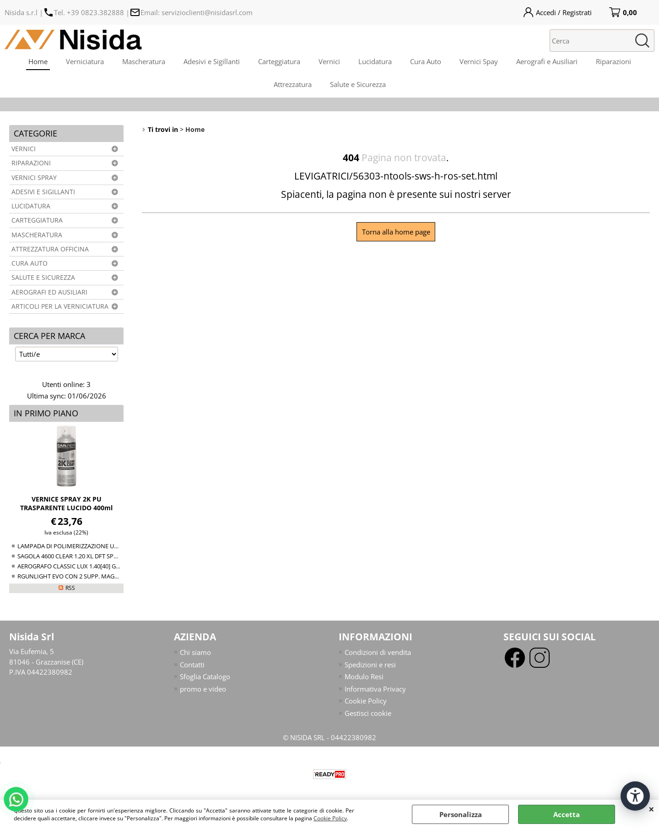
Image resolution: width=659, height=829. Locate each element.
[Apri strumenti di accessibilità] (635, 796)
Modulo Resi (364, 676)
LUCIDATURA (30, 206)
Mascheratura (143, 61)
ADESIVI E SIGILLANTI (43, 192)
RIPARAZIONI (31, 163)
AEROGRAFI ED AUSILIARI (49, 292)
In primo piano (46, 413)
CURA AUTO (29, 263)
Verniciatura (85, 61)
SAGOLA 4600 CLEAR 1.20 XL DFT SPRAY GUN (77, 556)
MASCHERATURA (36, 235)
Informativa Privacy (375, 688)
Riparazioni (613, 61)
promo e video (203, 688)
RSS (70, 587)
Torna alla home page (396, 231)
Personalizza (460, 814)
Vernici (329, 61)
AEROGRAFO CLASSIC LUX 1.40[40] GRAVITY (76, 566)
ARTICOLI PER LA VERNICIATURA (59, 306)
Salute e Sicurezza (358, 84)
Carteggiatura (279, 61)
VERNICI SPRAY (34, 178)
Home (38, 61)
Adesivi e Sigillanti (212, 61)
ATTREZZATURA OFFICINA (50, 249)
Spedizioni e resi (370, 664)
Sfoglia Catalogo (205, 676)
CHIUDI (651, 808)
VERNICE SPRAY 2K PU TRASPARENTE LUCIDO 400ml (66, 503)
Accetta (566, 814)
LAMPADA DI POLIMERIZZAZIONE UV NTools (77, 546)
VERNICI (23, 149)
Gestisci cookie (368, 713)
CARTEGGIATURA (37, 220)
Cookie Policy (330, 818)
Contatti (192, 664)
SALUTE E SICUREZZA (43, 277)
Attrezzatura (293, 84)
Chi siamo (195, 652)
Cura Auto (425, 61)
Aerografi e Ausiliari (547, 61)
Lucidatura (375, 61)
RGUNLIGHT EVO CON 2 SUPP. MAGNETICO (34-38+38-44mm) (100, 576)
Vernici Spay (478, 61)
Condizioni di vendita (378, 652)
